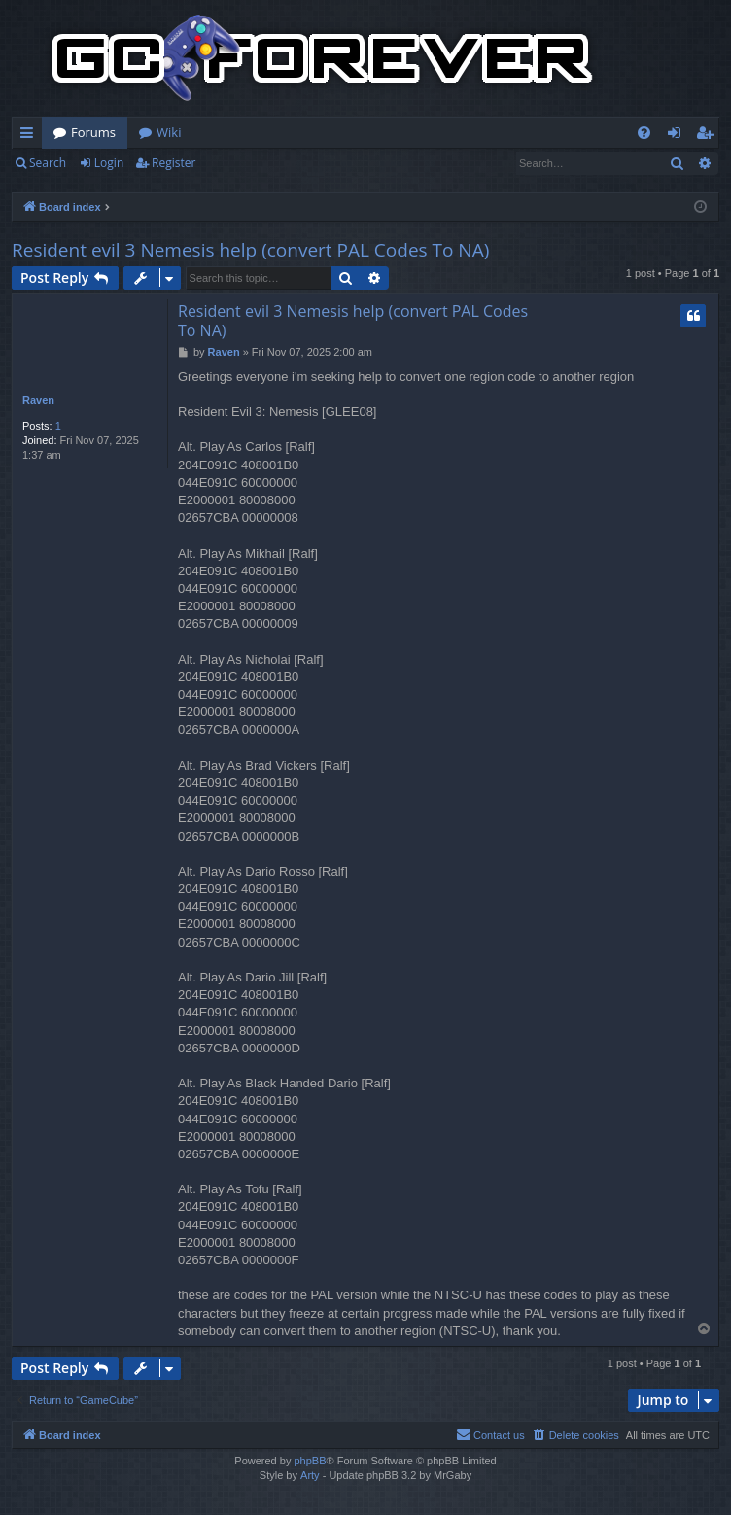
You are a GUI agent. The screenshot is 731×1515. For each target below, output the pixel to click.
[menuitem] (644, 133)
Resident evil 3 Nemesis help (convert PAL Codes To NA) (250, 249)
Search (47, 163)
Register (173, 163)
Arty (310, 1475)
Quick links (30, 136)
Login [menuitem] (678, 136)
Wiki (169, 132)
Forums (93, 132)
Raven (38, 400)
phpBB (310, 1460)
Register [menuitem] (708, 136)
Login (108, 163)
